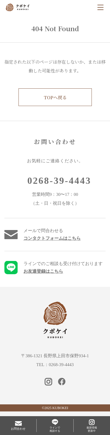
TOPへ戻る (55, 97)
